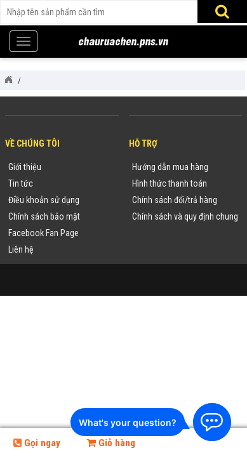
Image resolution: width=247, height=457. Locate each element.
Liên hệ (21, 249)
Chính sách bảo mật (44, 216)
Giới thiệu (24, 167)
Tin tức (20, 183)
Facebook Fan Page (43, 233)
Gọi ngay (36, 443)
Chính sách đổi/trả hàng (174, 200)
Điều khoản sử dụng (43, 200)
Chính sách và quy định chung (185, 216)
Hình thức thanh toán (169, 183)
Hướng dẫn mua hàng (170, 167)
